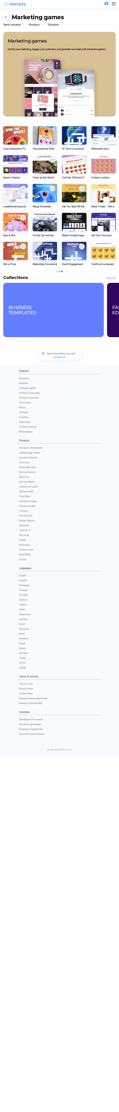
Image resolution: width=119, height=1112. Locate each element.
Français (23, 946)
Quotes (23, 915)
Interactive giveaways (30, 1080)
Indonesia (24, 985)
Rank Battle (25, 910)
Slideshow (24, 881)
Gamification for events (31, 1075)
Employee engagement (31, 1085)
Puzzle (22, 896)
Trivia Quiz (24, 818)
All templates (26, 787)
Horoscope (24, 900)
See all (111, 634)
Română (23, 1009)
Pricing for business (29, 753)
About (22, 763)
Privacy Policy (26, 1044)
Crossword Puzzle (28, 842)
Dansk (22, 999)
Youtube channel (27, 782)
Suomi (22, 1004)
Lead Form (24, 886)
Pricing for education (29, 749)
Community (25, 758)
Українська (25, 970)
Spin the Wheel (26, 837)
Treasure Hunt (26, 905)
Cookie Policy (25, 1049)
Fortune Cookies (27, 862)
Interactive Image (28, 857)
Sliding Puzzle (26, 847)
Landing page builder (29, 808)
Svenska (23, 994)
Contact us (59, 713)
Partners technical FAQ (30, 1059)
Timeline (23, 867)
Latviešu (23, 975)
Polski (22, 965)
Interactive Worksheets (31, 803)
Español (23, 936)
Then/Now (24, 852)
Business (23, 739)
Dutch (22, 980)
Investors (23, 773)
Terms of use (26, 1039)
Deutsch (23, 955)
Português (24, 941)
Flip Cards (24, 891)
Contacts (23, 768)
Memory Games (27, 828)
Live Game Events (28, 813)
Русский (23, 951)
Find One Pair (25, 871)
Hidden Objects (26, 876)
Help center (25, 778)
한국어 (22, 1018)
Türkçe (22, 1014)
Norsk (22, 989)
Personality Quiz (27, 823)
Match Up (24, 833)
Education (24, 734)
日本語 (22, 1023)
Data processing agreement (33, 1054)
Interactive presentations (32, 1090)
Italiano (23, 960)
